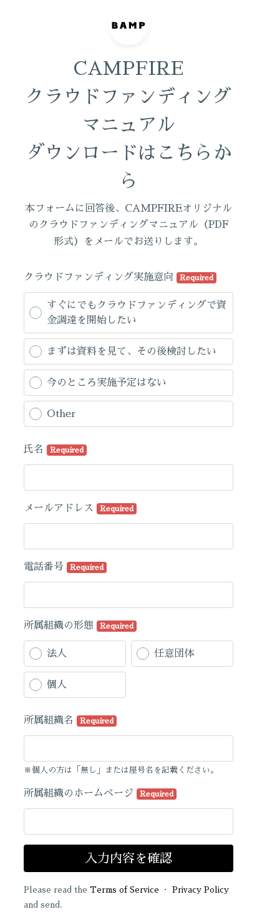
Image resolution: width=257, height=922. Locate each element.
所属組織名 (70, 721)
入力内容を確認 (128, 858)
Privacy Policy (200, 890)
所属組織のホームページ (100, 794)
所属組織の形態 (80, 626)
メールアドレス (80, 508)
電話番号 (65, 567)
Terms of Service (124, 890)
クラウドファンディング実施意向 (120, 277)
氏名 (55, 450)
